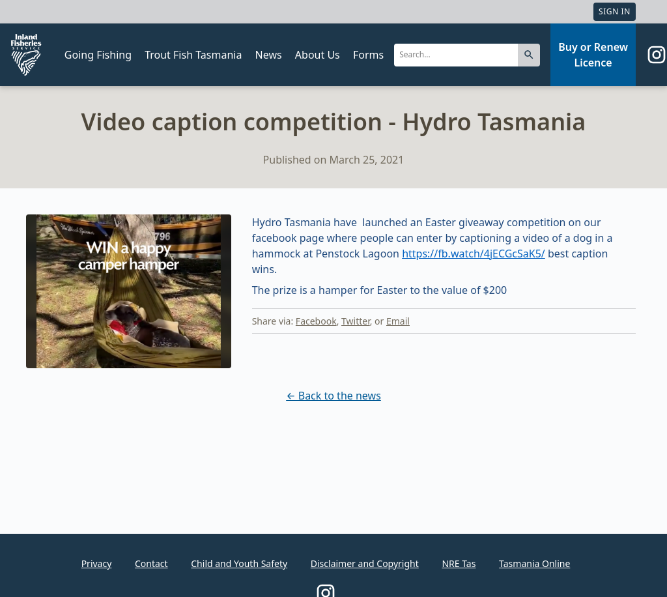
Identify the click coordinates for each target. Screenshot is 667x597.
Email (398, 321)
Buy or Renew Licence (593, 55)
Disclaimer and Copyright (365, 563)
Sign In (615, 11)
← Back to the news (333, 395)
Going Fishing (98, 55)
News (268, 55)
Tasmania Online (534, 563)
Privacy (96, 563)
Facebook (316, 321)
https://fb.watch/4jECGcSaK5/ (473, 253)
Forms (368, 55)
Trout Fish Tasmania (193, 55)
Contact (151, 563)
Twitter (355, 321)
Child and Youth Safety (239, 563)
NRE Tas (458, 563)
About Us (317, 55)
